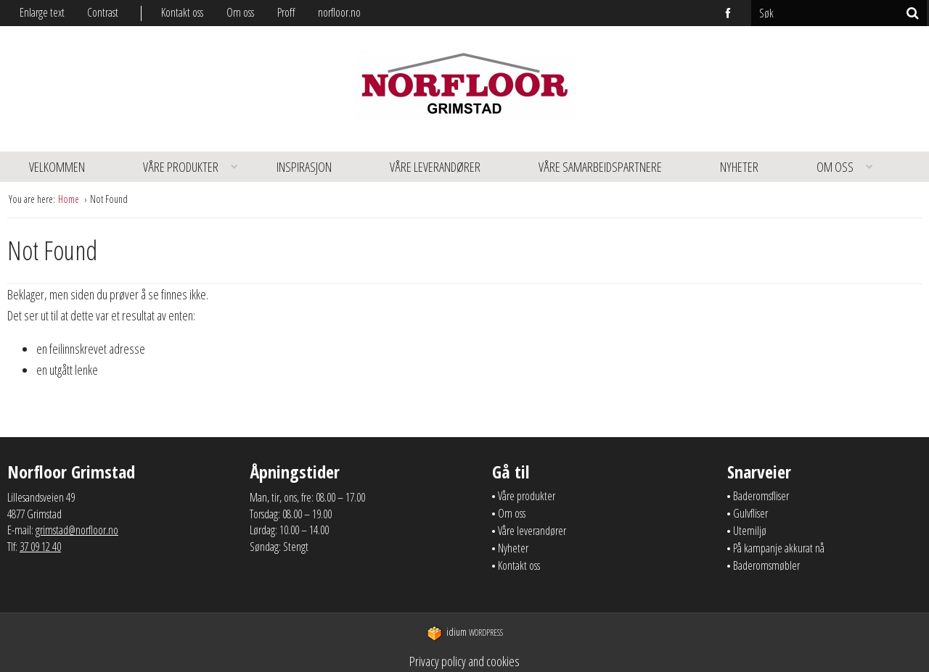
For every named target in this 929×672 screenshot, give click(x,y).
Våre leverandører (435, 166)
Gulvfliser (750, 513)
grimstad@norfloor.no (77, 530)
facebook (729, 13)
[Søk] (913, 13)
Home (69, 199)
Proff (286, 12)
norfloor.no (339, 12)
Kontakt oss (182, 12)
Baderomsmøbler (766, 565)
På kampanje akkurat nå (778, 548)
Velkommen (57, 166)
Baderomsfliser (761, 496)
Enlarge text (42, 12)
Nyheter (739, 166)
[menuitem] (193, 13)
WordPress (465, 632)
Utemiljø (749, 531)
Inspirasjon (304, 166)
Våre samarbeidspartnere (600, 166)
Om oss (240, 12)
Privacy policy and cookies (464, 661)
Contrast (102, 12)
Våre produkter (195, 167)
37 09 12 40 (40, 547)
